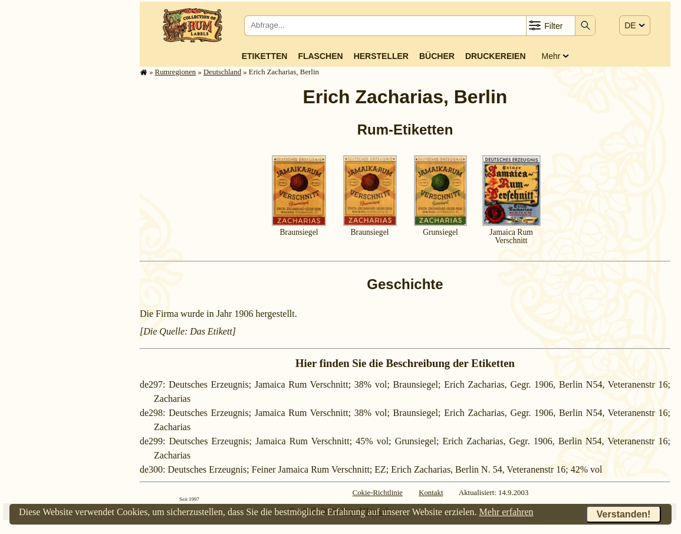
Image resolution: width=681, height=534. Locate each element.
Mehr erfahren (506, 512)
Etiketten (265, 56)
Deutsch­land (222, 72)
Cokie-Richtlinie (378, 493)
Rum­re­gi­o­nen (175, 72)
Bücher (437, 56)
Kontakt (431, 493)
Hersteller (381, 56)
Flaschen (320, 56)
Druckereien (495, 56)
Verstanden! (624, 514)
